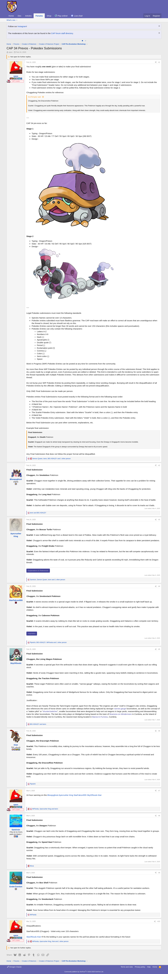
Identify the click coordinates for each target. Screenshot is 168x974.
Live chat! (78, 16)
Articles (28, 16)
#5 (159, 649)
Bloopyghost (52, 795)
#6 (159, 731)
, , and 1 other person (51, 459)
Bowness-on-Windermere (120, 714)
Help (149, 967)
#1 (159, 62)
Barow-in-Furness (100, 717)
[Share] (155, 62)
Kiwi (99, 795)
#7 (159, 791)
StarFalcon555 (80, 795)
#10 (158, 921)
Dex (19, 16)
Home (11, 16)
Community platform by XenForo (84, 971)
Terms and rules (127, 967)
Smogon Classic (14, 967)
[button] (16, 20)
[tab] (82, 41)
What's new (11, 20)
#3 (159, 519)
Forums (39, 16)
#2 (159, 465)
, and (45, 809)
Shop (49, 16)
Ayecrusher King (66, 795)
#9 (159, 873)
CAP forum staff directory (62, 33)
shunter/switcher (50, 711)
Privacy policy (140, 967)
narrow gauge (120, 708)
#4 (159, 586)
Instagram (22, 26)
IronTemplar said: (34, 97)
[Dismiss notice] (159, 26)
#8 (159, 816)
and (38, 513)
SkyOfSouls (92, 795)
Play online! (62, 16)
